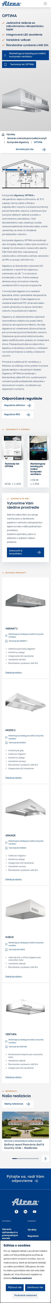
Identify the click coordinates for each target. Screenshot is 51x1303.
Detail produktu (13, 673)
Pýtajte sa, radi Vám (25, 1179)
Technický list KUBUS (15, 949)
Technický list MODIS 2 (15, 743)
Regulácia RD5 (17, 414)
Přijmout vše (14, 1288)
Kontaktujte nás (31, 149)
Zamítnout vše (35, 1288)
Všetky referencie (17, 1104)
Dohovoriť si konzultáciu (25, 552)
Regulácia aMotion (18, 405)
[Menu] (45, 3)
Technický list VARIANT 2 (16, 641)
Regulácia (33, 1236)
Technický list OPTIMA (12, 465)
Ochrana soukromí (22, 1278)
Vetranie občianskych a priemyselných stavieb (10, 1233)
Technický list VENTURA (16, 1047)
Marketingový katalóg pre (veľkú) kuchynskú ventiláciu (37, 469)
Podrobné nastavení (25, 1295)
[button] (45, 1158)
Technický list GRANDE (15, 848)
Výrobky (32, 1230)
